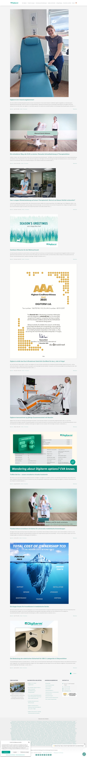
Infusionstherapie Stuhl (15, 727)
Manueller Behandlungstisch (37, 743)
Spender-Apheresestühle (33, 731)
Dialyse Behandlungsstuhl (46, 725)
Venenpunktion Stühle (71, 729)
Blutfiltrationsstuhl (54, 728)
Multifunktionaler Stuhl (64, 741)
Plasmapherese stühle (14, 731)
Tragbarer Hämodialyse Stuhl (48, 738)
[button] (28, 742)
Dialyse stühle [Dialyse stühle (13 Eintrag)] (48, 687)
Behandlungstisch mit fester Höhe (57, 743)
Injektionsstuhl (63, 732)
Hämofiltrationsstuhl (65, 734)
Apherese (24, 728)
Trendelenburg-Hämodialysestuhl (57, 721)
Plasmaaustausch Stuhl (61, 727)
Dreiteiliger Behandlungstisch (46, 743)
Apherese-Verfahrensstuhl (62, 728)
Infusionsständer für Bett (49, 745)
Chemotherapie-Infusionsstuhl (35, 726)
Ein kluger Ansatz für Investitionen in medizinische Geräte (29, 606)
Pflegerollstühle (72, 737)
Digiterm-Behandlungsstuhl (64, 724)
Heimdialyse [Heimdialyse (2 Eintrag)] (47, 688)
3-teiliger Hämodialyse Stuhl (52, 723)
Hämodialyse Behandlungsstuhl (62, 725)
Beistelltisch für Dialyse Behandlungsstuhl (62, 735)
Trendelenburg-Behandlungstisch (16, 730)
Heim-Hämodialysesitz (49, 737)
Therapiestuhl (28, 728)
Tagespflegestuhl (13, 738)
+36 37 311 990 (67, 686)
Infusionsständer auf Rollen (20, 722)
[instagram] (38, 755)
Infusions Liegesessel (41, 741)
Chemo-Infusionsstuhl (32, 727)
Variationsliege (24, 738)
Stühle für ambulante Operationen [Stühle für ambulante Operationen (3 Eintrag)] (51, 697)
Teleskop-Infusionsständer (31, 745)
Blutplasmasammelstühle (71, 730)
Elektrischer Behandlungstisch (59, 742)
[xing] (46, 755)
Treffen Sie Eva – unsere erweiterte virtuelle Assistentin (29, 474)
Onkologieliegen (41, 728)
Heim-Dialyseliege (55, 737)
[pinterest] (44, 755)
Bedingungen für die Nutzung (10, 754)
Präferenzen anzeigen (24, 752)
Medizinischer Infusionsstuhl (15, 735)
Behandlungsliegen (57, 745)
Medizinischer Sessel (51, 732)
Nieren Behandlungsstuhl (32, 733)
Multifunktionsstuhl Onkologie (23, 727)
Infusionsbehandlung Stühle (39, 729)
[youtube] (40, 755)
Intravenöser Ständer (58, 736)
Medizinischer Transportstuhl (66, 738)
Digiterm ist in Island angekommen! (22, 100)
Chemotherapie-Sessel (71, 726)
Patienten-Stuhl (45, 742)
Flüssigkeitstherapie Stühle (48, 729)
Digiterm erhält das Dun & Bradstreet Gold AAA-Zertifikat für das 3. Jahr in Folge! (37, 361)
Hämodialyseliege (14, 726)
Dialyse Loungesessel (20, 733)
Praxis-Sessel (28, 725)
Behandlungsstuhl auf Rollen (41, 722)
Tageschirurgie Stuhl (65, 733)
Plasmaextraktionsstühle (63, 730)
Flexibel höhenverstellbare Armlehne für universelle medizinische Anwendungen (37, 529)
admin (12, 109)
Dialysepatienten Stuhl (56, 741)
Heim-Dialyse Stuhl (24, 737)
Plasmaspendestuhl (48, 728)
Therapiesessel (23, 725)
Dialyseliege (19, 726)
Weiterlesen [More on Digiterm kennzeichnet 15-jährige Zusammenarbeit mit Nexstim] (75, 426)
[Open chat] (84, 754)
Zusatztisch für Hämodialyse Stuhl (20, 736)
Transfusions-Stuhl (39, 742)
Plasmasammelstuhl (69, 728)
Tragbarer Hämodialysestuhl (39, 738)
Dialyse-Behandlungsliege (72, 741)
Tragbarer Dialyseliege (41, 737)
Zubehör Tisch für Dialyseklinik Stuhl (42, 736)
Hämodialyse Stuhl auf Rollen (67, 721)
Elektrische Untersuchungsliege (32, 737)
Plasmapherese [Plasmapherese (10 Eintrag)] (48, 694)
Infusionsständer (14, 721)
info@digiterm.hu (67, 690)
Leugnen (15, 752)
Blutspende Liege (34, 741)
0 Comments (25, 109)
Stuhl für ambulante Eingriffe (35, 734)
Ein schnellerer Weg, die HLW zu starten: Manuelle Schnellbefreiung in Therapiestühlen (40, 154)
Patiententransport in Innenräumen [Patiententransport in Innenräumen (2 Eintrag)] (52, 692)
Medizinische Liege (57, 732)
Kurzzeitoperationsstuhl (52, 734)
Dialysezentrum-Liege (29, 732)
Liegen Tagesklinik (27, 734)
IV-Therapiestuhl (43, 726)
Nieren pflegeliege (54, 731)
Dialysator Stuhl (59, 734)
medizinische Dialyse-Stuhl (71, 725)
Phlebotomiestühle (65, 729)
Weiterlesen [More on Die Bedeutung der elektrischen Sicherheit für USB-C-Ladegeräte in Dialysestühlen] (75, 667)
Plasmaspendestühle (55, 730)
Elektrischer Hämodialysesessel (67, 743)
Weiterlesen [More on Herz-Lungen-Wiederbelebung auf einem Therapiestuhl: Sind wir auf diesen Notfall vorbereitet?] (75, 209)
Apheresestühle (20, 731)
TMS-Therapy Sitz (37, 735)
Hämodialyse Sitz (68, 732)
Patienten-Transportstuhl (58, 738)
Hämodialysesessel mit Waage (40, 745)
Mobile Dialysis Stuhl (62, 737)
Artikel (21, 109)
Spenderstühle (37, 730)
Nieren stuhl (24, 726)
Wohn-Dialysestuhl (72, 736)
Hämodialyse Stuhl (22, 723)
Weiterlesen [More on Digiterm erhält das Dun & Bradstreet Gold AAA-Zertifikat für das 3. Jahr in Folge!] (75, 370)
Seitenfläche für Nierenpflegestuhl (31, 736)
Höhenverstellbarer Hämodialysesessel (28, 729)
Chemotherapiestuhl (39, 727)
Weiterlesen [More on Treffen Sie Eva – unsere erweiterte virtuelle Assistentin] (75, 483)
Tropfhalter (74, 743)
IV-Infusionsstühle (19, 729)
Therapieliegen (71, 733)
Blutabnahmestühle (25, 730)
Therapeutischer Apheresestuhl (70, 727)
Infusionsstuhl (28, 726)
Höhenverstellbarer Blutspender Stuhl (31, 722)
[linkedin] (42, 755)
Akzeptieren (6, 752)
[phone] (50, 755)
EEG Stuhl (31, 744)
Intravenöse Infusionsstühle (57, 729)
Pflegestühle (68, 737)
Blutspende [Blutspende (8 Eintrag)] (47, 683)
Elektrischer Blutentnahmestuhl (26, 724)
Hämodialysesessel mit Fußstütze (67, 744)
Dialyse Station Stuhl (72, 734)
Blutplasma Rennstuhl (13, 728)
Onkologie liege (48, 731)
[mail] (48, 755)
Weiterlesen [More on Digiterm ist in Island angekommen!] (75, 109)
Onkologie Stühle (53, 744)
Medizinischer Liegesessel (44, 732)
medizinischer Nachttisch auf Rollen (61, 722)
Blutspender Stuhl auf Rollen (51, 722)
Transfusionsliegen (31, 730)
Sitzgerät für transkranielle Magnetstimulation (27, 735)
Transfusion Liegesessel (72, 731)
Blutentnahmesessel (47, 744)
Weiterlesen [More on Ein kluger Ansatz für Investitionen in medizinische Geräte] (75, 615)
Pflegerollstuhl (19, 738)
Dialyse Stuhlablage (44, 735)
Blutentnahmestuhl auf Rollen (71, 723)
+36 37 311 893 (67, 688)
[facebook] (36, 755)
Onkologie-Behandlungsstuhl (47, 727)
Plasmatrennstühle (26, 731)
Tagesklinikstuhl (21, 734)
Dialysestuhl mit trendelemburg (54, 724)
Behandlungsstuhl (39, 721)
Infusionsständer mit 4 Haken (47, 721)
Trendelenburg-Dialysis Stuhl (45, 724)
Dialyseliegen (26, 733)
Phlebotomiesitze (42, 730)
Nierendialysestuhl (53, 725)
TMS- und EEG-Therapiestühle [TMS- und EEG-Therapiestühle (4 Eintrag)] (50, 699)
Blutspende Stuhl (32, 723)
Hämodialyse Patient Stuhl (49, 741)
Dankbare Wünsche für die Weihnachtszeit (24, 250)
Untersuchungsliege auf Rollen (15, 725)
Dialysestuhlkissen (63, 745)
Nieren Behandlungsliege (40, 733)
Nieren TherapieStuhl (38, 725)
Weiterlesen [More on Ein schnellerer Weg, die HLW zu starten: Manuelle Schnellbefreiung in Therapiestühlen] (75, 163)
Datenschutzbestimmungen (20, 754)
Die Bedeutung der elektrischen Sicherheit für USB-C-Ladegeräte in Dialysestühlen (38, 658)
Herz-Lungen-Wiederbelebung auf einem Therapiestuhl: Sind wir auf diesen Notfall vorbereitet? (42, 200)
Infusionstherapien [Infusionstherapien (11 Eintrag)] (49, 690)
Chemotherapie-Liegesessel (63, 726)
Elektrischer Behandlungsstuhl (61, 723)
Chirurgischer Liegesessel (44, 734)
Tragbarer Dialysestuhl (30, 738)
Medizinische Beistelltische (71, 722)
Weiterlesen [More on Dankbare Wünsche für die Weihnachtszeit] (75, 259)
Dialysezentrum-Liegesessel (14, 732)
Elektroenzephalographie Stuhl (38, 744)
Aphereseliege (60, 731)
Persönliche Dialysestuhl (65, 736)
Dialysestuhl (27, 723)
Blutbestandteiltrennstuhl (35, 728)
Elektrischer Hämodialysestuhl (31, 721)
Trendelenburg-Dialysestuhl (35, 724)
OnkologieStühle (58, 744)
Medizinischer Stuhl (36, 732)
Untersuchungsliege (72, 724)
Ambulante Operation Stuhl (57, 733)
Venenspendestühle (49, 730)
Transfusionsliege (65, 731)
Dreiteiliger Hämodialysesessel (16, 724)
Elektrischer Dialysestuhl (48, 733)
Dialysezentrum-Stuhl (22, 732)
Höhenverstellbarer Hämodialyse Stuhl (41, 723)
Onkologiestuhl (55, 727)
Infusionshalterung (51, 736)
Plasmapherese (19, 728)
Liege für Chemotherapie (42, 731)
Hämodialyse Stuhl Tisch (51, 735)
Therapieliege (33, 725)
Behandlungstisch (51, 742)
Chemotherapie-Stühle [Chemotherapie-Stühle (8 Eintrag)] (49, 685)
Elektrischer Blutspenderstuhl (21, 721)
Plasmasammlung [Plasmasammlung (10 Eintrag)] (49, 696)
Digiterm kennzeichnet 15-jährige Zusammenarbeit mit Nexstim (31, 417)
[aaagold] (69, 692)
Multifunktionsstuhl (33, 742)
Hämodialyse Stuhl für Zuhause (16, 737)
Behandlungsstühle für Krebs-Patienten (53, 726)
